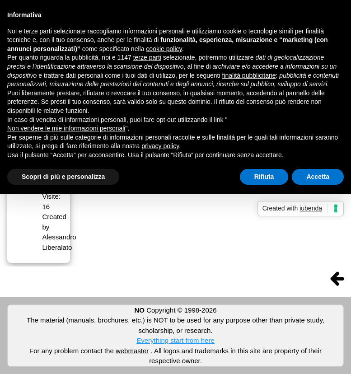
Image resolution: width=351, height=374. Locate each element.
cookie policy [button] (164, 48)
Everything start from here (175, 340)
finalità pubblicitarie (249, 75)
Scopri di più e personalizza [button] (63, 176)
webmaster (132, 351)
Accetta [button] (317, 176)
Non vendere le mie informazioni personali (66, 128)
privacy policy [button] (160, 146)
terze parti (147, 57)
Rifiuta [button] (264, 176)
